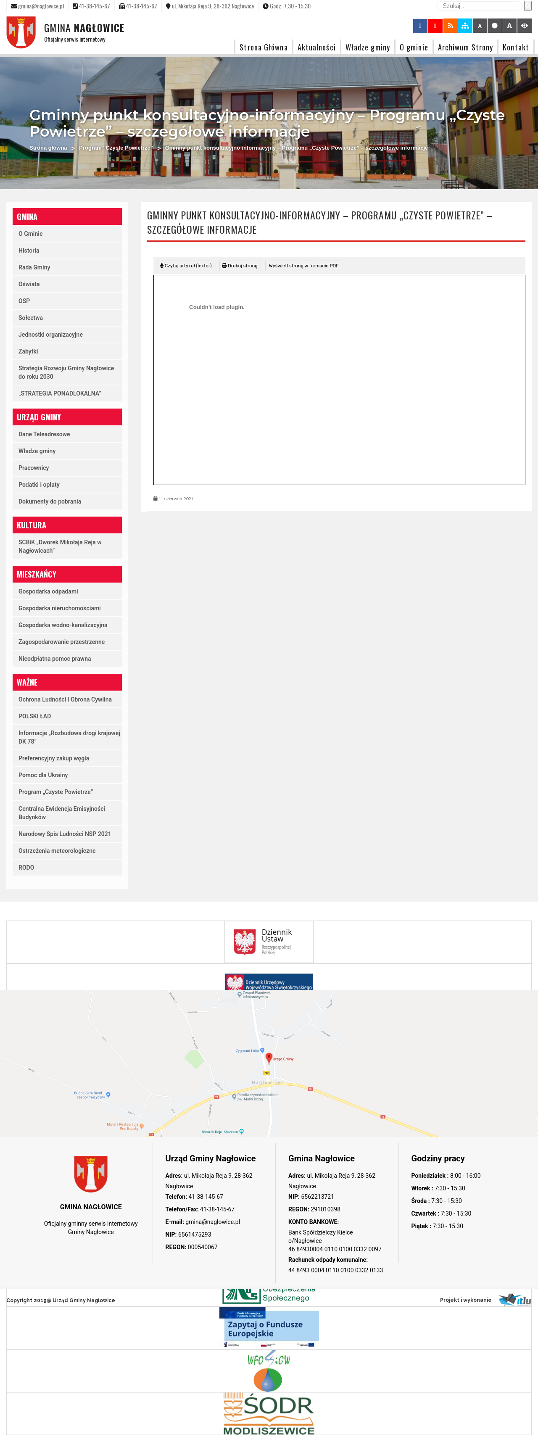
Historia (28, 250)
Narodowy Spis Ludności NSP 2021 (64, 834)
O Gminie (30, 233)
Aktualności (317, 47)
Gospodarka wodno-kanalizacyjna (63, 625)
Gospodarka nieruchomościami (59, 608)
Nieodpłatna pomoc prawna (54, 658)
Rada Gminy (34, 267)
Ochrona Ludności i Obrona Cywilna (65, 699)
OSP (24, 301)
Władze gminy (367, 47)
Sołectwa (30, 317)
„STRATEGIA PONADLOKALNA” (59, 393)
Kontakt (516, 47)
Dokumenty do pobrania (49, 501)
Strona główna (48, 148)
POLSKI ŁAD (34, 716)
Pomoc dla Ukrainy (43, 775)
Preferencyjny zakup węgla (53, 758)
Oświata (29, 284)
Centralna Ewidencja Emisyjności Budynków (61, 812)
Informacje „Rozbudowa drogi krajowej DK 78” (69, 737)
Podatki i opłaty (39, 484)
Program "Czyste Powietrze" (116, 148)
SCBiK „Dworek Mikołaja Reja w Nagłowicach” (60, 546)
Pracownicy (33, 467)
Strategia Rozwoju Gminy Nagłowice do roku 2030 (66, 372)
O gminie (414, 47)
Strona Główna (263, 47)
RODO (26, 867)
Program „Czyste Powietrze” (55, 792)
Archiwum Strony (465, 47)
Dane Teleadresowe (44, 434)
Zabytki (28, 351)
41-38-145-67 (205, 1196)
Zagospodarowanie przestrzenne (61, 641)
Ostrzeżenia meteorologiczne (57, 850)
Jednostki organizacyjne (50, 334)
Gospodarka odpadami (48, 591)
